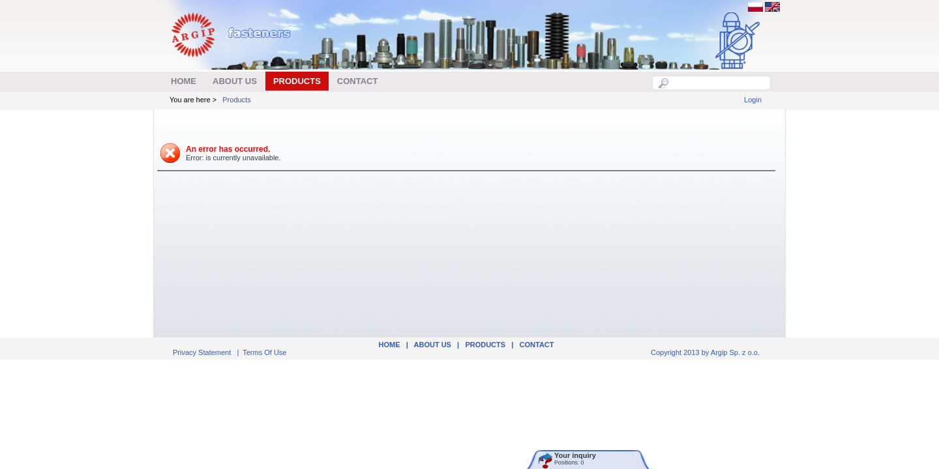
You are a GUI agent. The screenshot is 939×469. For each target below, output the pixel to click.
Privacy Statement (202, 352)
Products (236, 100)
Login (753, 100)
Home (389, 344)
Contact (537, 344)
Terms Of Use (264, 352)
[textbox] (718, 82)
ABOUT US (432, 344)
